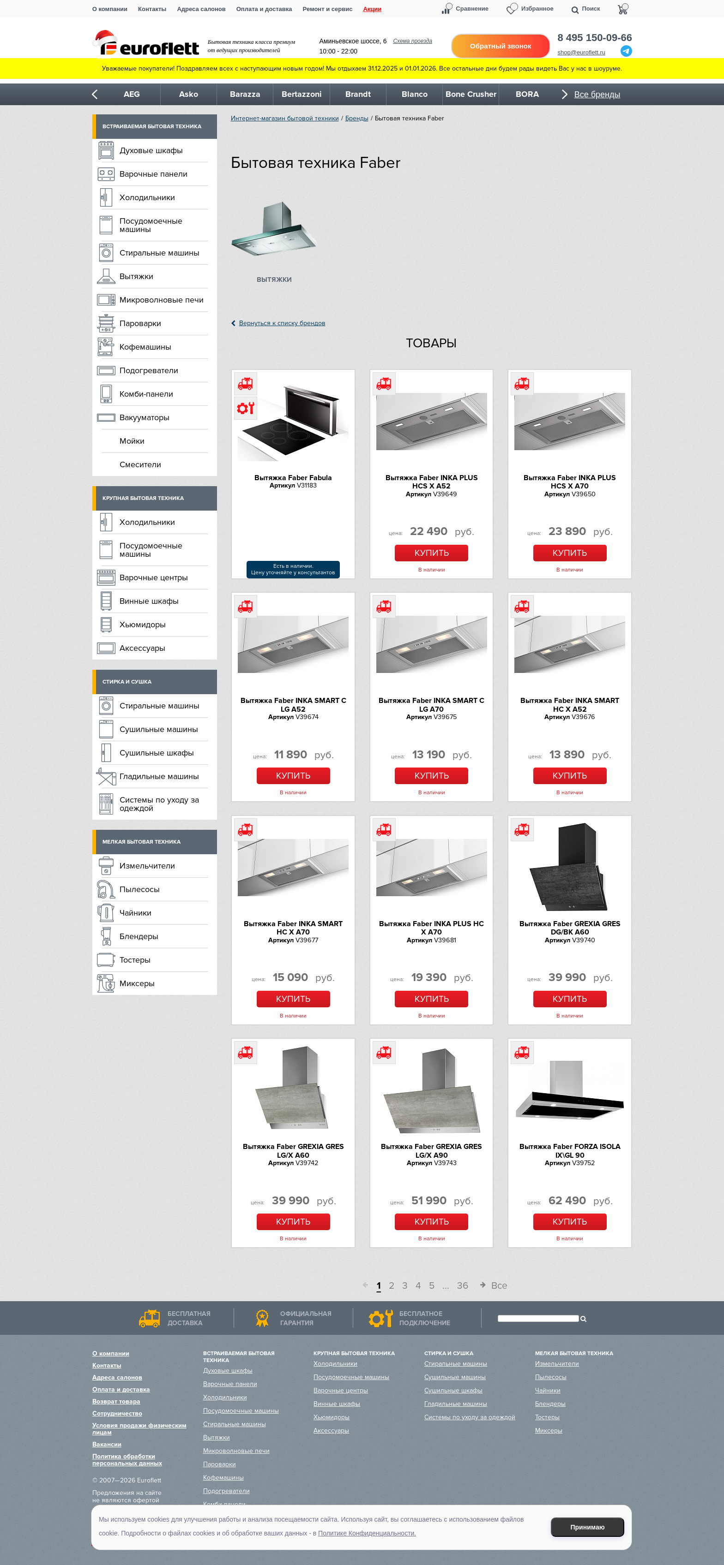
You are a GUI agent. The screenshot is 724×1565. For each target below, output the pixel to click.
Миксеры (137, 983)
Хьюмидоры (143, 624)
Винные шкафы (149, 601)
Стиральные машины (159, 253)
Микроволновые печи (162, 300)
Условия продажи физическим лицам (139, 1429)
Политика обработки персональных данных (127, 1459)
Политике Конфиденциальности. (367, 1533)
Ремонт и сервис (328, 9)
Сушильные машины (159, 729)
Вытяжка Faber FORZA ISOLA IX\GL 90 (570, 1151)
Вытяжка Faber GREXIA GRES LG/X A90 (431, 1151)
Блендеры (139, 936)
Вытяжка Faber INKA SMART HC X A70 (293, 928)
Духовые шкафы (151, 150)
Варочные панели (153, 174)
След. (479, 1286)
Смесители (140, 464)
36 (462, 1285)
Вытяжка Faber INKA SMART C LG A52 (293, 705)
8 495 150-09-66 (595, 38)
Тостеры (135, 960)
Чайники (135, 913)
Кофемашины (145, 347)
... (445, 1285)
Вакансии (106, 1444)
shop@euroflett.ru (582, 52)
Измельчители (147, 866)
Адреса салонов (201, 9)
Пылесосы (140, 889)
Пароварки (140, 323)
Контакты (152, 9)
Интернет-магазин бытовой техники (285, 118)
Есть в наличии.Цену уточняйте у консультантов (293, 569)
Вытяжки (136, 276)
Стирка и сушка (127, 681)
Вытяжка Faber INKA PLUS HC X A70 (431, 928)
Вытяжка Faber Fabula (293, 477)
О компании (109, 9)
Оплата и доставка (264, 9)
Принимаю (588, 1527)
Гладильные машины (159, 776)
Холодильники (147, 197)
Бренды (356, 118)
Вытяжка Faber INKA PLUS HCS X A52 (432, 482)
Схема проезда (412, 41)
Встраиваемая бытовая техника (152, 126)
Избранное (537, 8)
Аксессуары (142, 648)
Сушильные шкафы (157, 753)
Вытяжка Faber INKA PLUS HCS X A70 (570, 482)
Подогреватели (149, 370)
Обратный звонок (500, 46)
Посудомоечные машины (151, 225)
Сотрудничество (117, 1413)
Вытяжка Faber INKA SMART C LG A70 (431, 705)
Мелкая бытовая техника (142, 842)
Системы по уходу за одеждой (159, 804)
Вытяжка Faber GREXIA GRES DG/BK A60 (570, 928)
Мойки (132, 441)
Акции (372, 9)
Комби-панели (146, 394)
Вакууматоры (144, 417)
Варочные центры (154, 577)
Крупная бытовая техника (143, 498)
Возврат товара (116, 1401)
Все (499, 1285)
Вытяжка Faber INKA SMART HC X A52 (569, 705)
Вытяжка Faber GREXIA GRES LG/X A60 (293, 1151)
